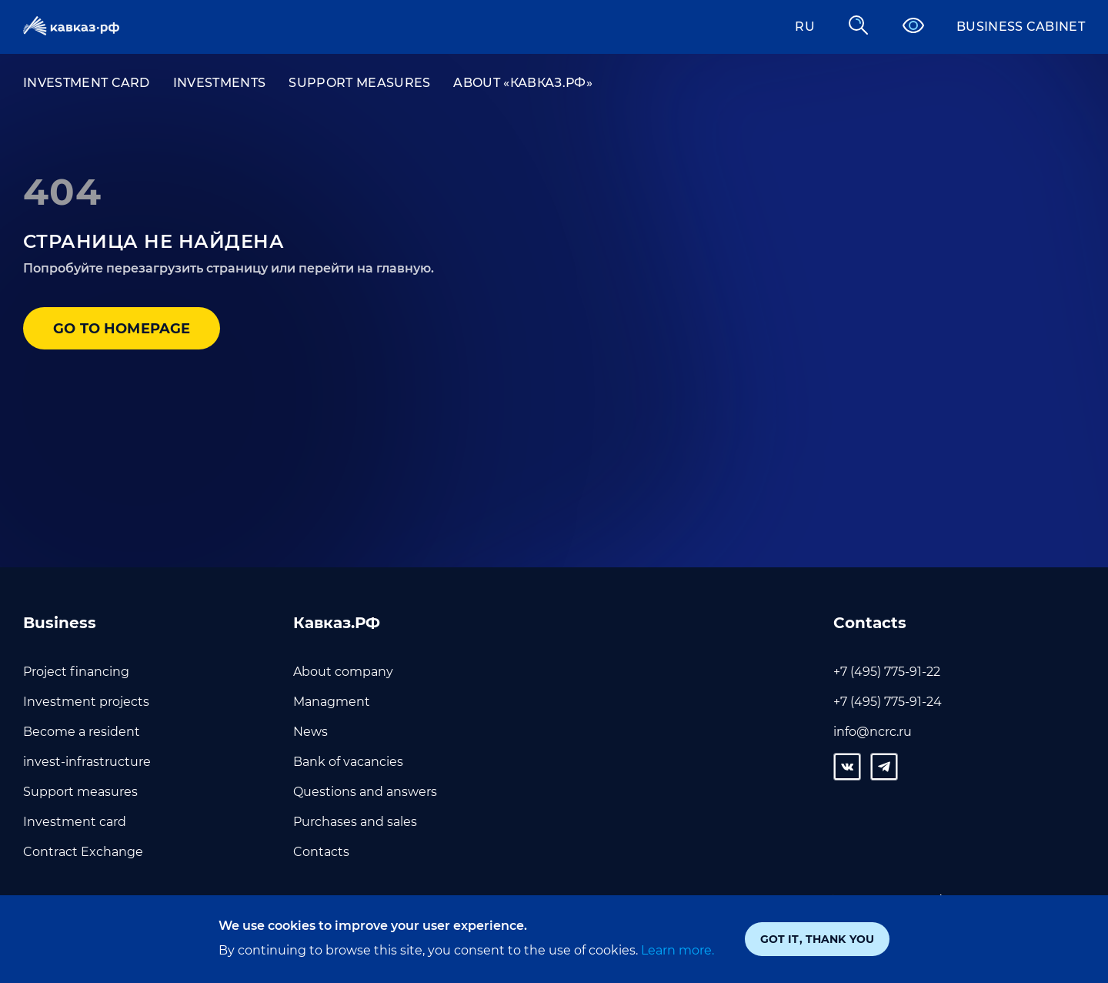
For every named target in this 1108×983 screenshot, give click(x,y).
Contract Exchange (83, 851)
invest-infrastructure (87, 761)
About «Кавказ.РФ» (522, 82)
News (310, 731)
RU (805, 26)
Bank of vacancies (348, 761)
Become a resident (81, 731)
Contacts (321, 851)
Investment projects (86, 701)
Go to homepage (123, 328)
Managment (331, 701)
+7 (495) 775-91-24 (887, 701)
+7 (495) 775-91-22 (886, 671)
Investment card (86, 82)
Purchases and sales (355, 821)
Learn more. (676, 950)
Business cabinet (1020, 26)
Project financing (76, 671)
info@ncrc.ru (872, 731)
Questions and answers (365, 791)
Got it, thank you (817, 939)
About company (343, 671)
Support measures (359, 82)
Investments (219, 82)
